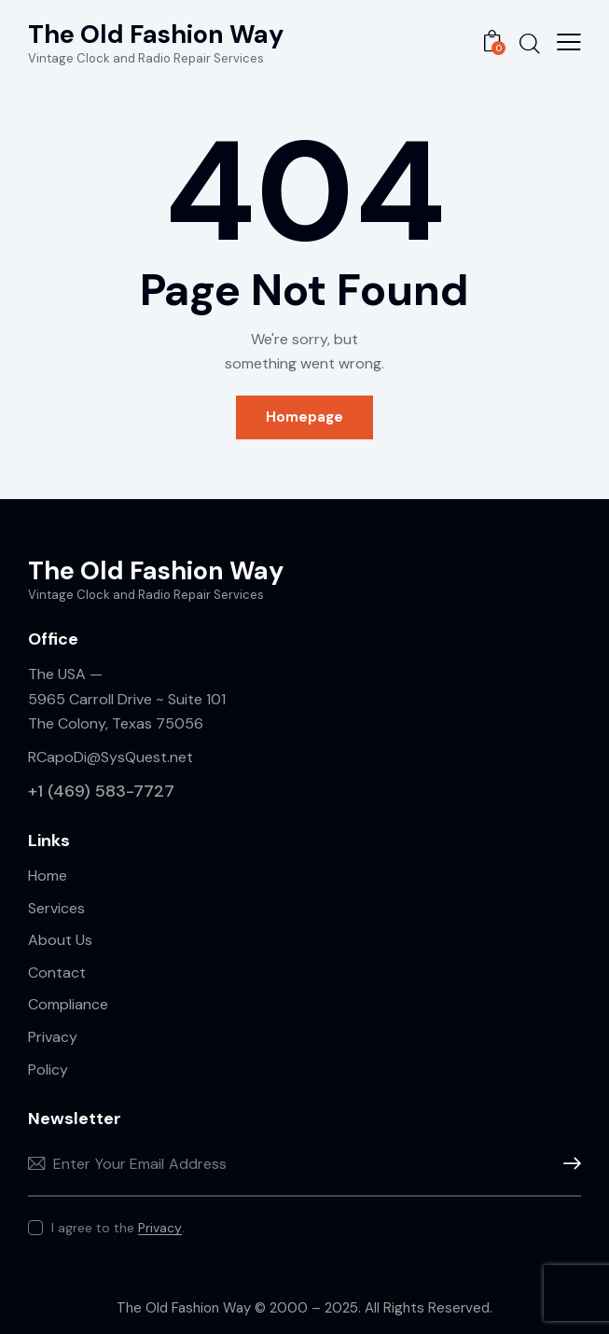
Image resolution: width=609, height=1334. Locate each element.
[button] (569, 42)
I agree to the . (118, 1227)
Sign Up (567, 1164)
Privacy (160, 1228)
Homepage (304, 417)
